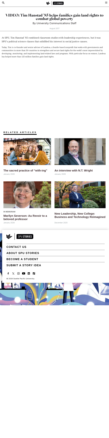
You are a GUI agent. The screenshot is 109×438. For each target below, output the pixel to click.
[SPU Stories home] (55, 3)
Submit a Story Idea (23, 265)
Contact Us (16, 246)
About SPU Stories (22, 253)
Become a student (22, 259)
